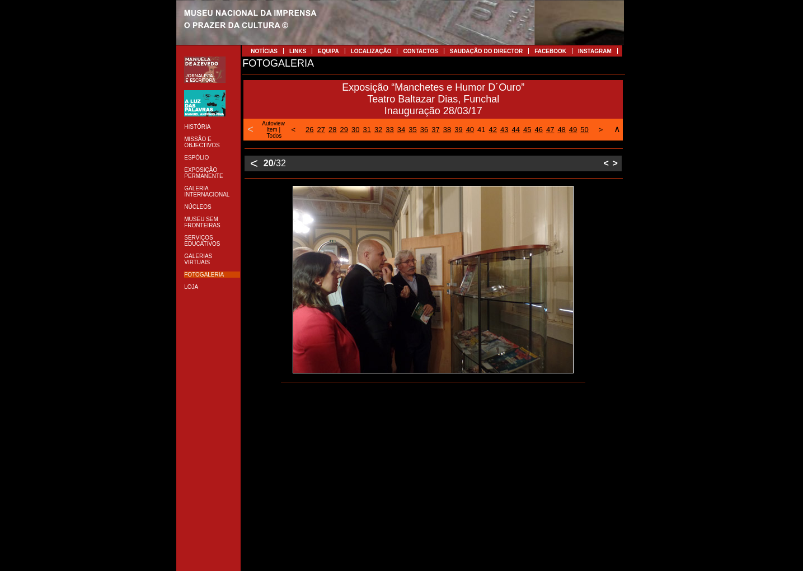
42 (493, 129)
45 (527, 129)
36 (424, 129)
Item (271, 130)
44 (516, 129)
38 (447, 129)
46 (538, 129)
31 (366, 129)
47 (550, 129)
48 (561, 129)
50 (584, 129)
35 (412, 129)
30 (355, 129)
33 (389, 129)
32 (378, 129)
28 (332, 129)
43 (504, 129)
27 (321, 129)
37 (435, 129)
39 (458, 129)
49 (573, 129)
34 (401, 129)
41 (481, 129)
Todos (274, 136)
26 (309, 129)
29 (344, 129)
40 (470, 129)
